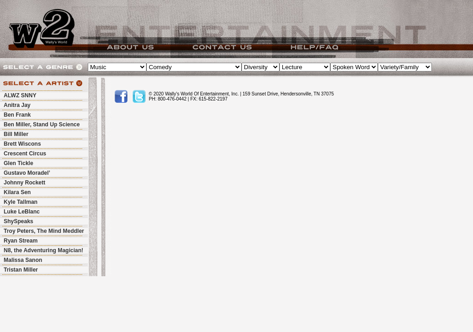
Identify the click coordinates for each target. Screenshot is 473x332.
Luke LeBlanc (22, 211)
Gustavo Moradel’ (27, 173)
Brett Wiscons (22, 144)
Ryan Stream (20, 240)
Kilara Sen (17, 192)
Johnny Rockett (24, 182)
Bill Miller (16, 134)
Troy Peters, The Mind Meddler (44, 231)
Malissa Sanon (23, 260)
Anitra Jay (17, 105)
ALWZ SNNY (20, 95)
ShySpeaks (18, 221)
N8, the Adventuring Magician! (43, 250)
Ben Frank (17, 115)
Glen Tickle (18, 163)
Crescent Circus (25, 153)
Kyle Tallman (20, 202)
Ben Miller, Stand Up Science (42, 124)
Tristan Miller (21, 270)
